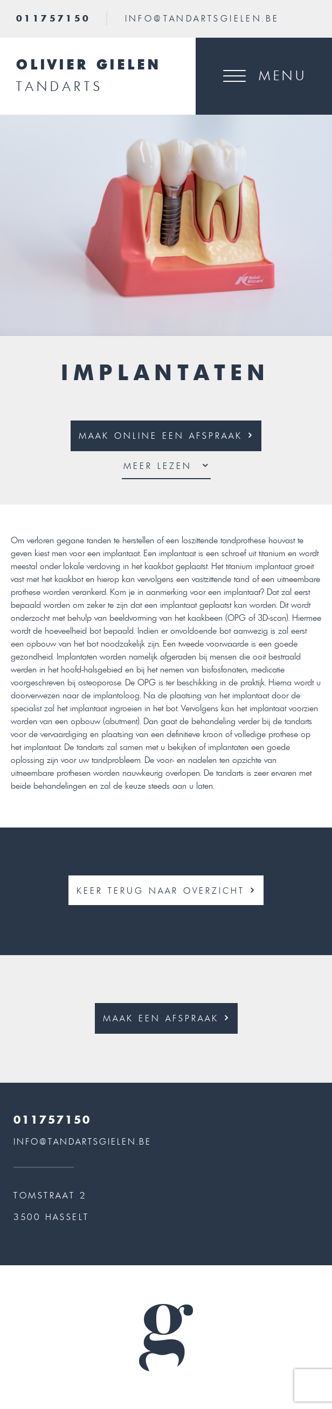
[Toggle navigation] (263, 76)
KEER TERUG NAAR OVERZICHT (161, 891)
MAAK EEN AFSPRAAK (161, 1019)
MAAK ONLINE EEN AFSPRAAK (161, 436)
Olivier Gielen (88, 76)
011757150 (53, 18)
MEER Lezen (157, 466)
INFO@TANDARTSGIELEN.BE (202, 19)
